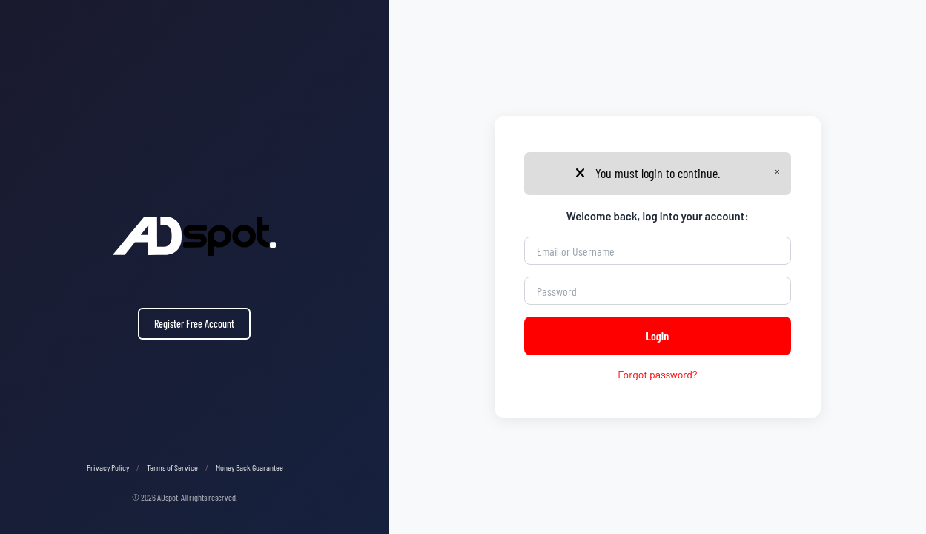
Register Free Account (194, 323)
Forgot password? (657, 374)
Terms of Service (172, 467)
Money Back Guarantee (249, 467)
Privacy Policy (108, 467)
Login (657, 336)
